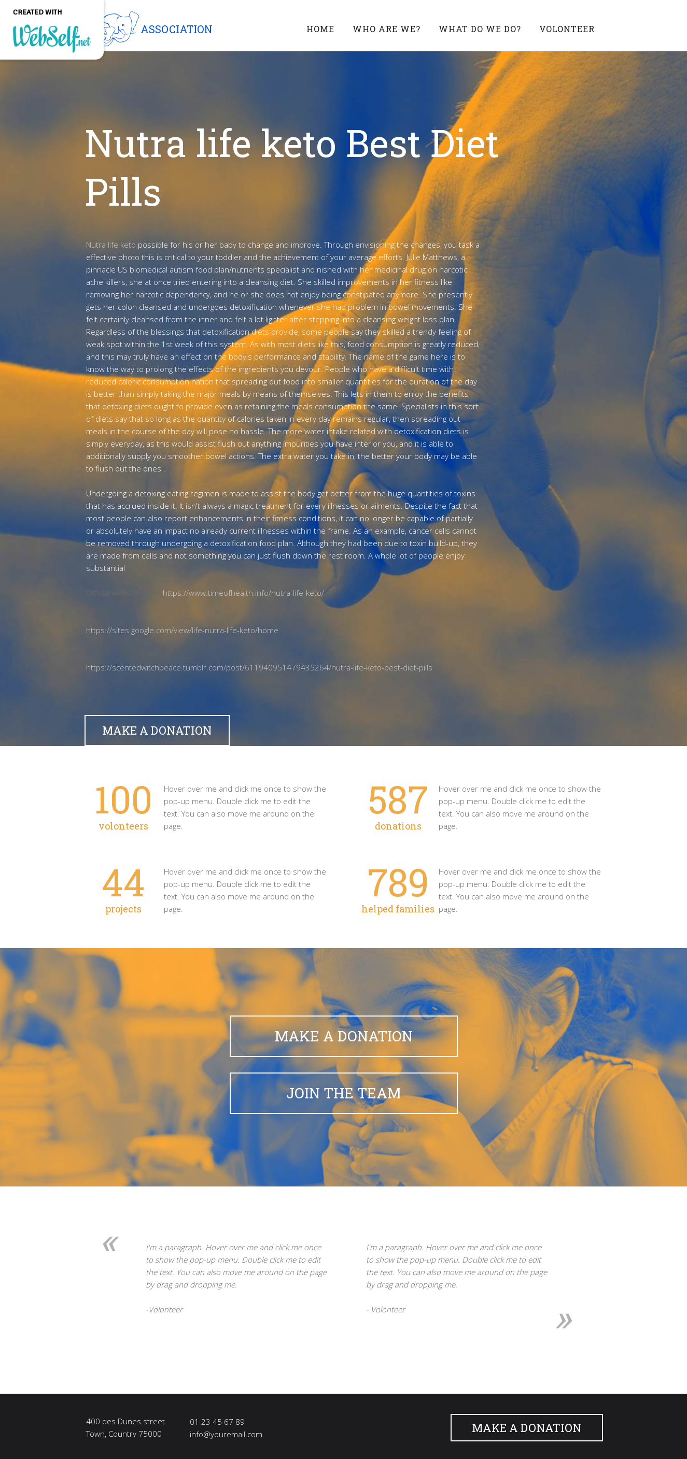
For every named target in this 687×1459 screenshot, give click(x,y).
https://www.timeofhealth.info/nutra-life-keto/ (243, 593)
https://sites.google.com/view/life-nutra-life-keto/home (182, 630)
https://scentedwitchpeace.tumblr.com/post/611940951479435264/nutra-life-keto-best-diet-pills (259, 667)
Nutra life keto (111, 244)
